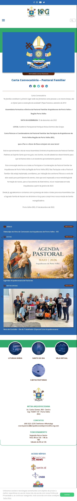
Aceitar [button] (67, 495)
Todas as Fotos (69, 236)
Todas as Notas (68, 285)
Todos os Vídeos (68, 226)
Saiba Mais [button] (7, 498)
